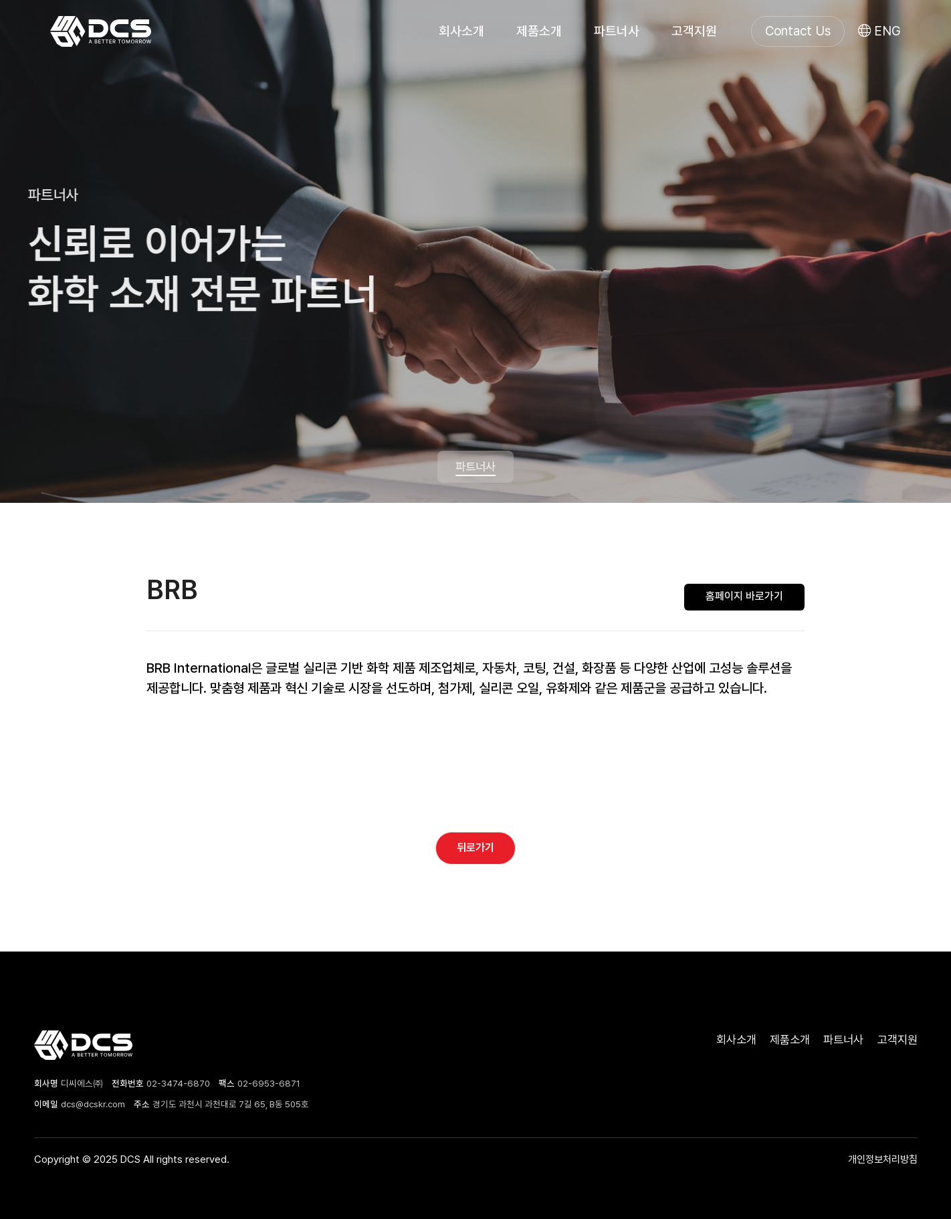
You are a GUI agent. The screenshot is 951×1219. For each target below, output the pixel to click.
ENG (879, 31)
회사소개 (461, 31)
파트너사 (616, 31)
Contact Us (798, 31)
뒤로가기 (475, 847)
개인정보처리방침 (883, 1159)
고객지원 (694, 31)
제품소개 (539, 31)
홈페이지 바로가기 (744, 596)
